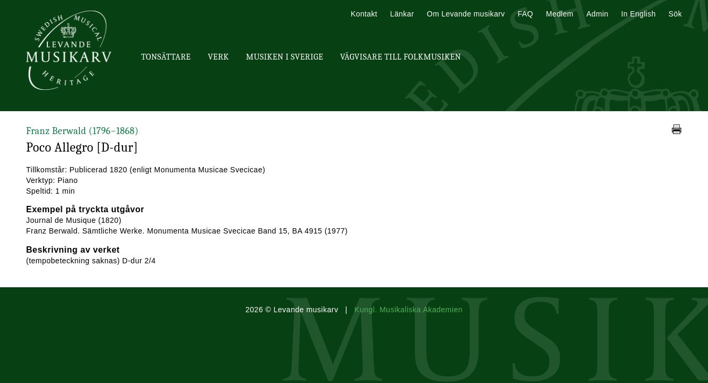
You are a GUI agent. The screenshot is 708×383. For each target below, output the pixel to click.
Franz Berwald (82, 131)
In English (638, 14)
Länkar (402, 14)
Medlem (559, 14)
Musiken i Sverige (284, 57)
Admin (597, 14)
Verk (218, 57)
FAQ (525, 14)
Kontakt (364, 14)
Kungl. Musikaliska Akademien (409, 309)
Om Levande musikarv (466, 14)
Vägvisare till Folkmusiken (400, 57)
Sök (675, 14)
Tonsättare (166, 57)
